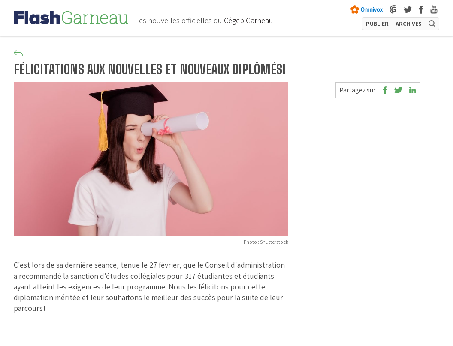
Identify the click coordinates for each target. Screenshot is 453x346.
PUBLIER (377, 24)
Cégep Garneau (248, 20)
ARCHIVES (409, 24)
